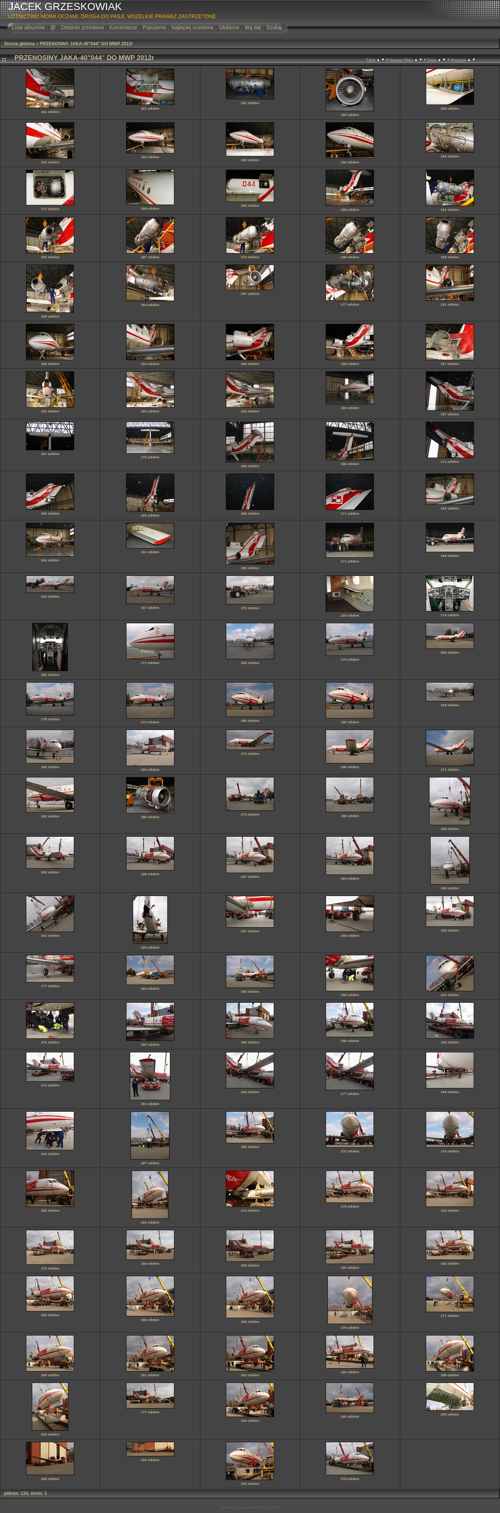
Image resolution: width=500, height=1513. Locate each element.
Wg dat (252, 27)
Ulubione (229, 27)
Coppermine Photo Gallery (259, 1507)
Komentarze (123, 27)
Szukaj (274, 27)
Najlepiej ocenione (192, 27)
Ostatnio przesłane (82, 27)
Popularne (154, 27)
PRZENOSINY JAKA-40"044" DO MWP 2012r (86, 43)
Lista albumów (28, 27)
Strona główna (19, 43)
